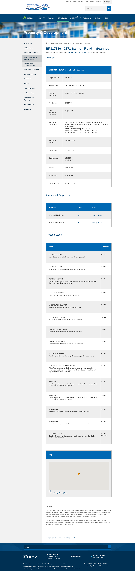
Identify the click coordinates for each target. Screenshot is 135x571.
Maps (86, 1)
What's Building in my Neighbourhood (30, 59)
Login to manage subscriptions (78, 52)
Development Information (28, 52)
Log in (108, 2)
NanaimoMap (28, 83)
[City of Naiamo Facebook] (24, 557)
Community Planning (27, 78)
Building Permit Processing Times (29, 66)
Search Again (50, 57)
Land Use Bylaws (30, 95)
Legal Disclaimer (88, 563)
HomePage (46, 43)
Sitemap (104, 563)
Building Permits (29, 47)
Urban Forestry (29, 43)
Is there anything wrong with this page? (60, 538)
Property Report (97, 215)
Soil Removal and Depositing (30, 100)
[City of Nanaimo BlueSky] (36, 557)
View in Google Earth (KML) (58, 491)
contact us (58, 566)
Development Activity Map (28, 72)
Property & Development (45, 32)
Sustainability (28, 109)
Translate (68, 1)
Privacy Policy (97, 563)
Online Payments (77, 1)
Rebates (26, 87)
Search (109, 8)
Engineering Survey (31, 91)
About (92, 1)
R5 (79, 215)
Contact (98, 1)
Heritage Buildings (30, 105)
